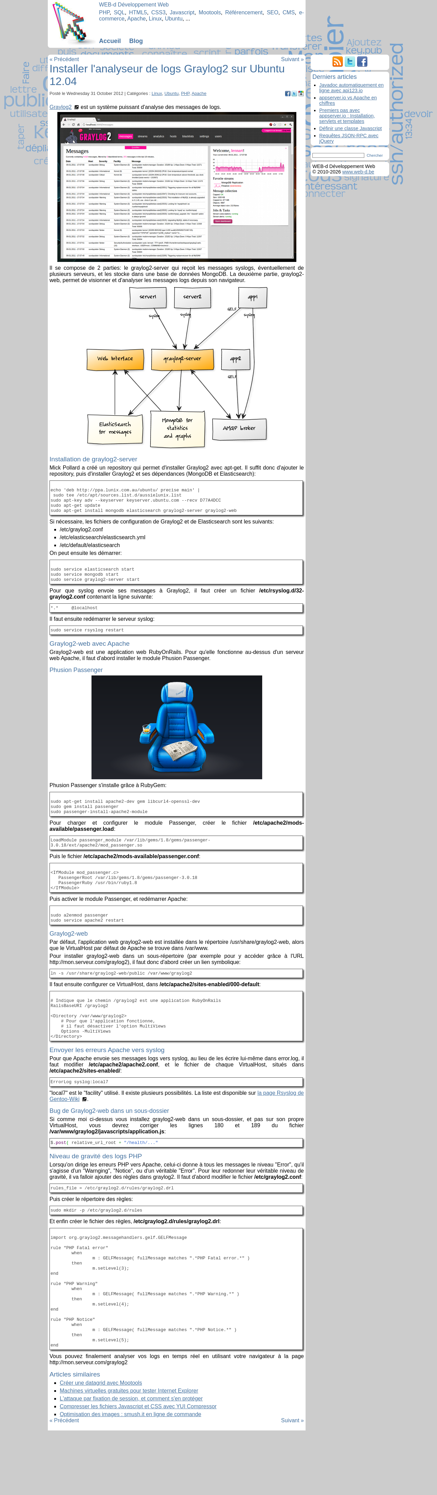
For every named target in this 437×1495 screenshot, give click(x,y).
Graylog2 (61, 107)
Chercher (375, 155)
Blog (136, 41)
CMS (289, 12)
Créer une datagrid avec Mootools (101, 1447)
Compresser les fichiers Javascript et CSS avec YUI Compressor (138, 1471)
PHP (104, 12)
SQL (119, 12)
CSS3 (158, 12)
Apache (136, 19)
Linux (155, 19)
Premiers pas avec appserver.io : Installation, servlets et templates (347, 116)
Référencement (243, 12)
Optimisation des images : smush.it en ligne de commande (130, 1479)
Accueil (110, 41)
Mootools (210, 12)
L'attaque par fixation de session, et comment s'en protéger (131, 1463)
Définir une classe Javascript (350, 128)
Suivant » (292, 59)
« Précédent (64, 59)
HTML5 (138, 12)
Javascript (182, 12)
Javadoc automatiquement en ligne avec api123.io (351, 87)
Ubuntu (174, 19)
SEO (272, 12)
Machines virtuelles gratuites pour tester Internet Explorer (129, 1455)
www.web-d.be (358, 171)
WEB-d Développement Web (134, 5)
